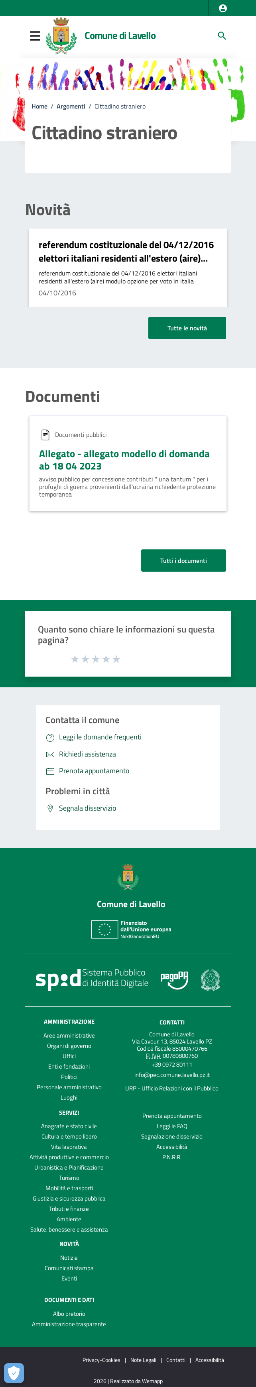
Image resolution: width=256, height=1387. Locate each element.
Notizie (69, 1257)
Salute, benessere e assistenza (69, 1229)
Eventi (69, 1278)
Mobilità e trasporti (69, 1188)
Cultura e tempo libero (69, 1136)
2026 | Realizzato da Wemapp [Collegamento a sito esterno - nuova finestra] (128, 1381)
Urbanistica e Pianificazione (69, 1167)
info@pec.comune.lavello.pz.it (172, 1074)
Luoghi (69, 1097)
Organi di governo (69, 1045)
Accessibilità (171, 1146)
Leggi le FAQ (172, 1126)
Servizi (69, 1112)
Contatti (172, 1021)
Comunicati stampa (69, 1268)
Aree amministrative (69, 1035)
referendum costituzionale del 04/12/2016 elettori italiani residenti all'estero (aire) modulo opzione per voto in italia (126, 257)
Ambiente (69, 1219)
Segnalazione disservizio (172, 1136)
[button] (223, 8)
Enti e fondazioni (69, 1066)
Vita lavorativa (69, 1146)
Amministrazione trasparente (69, 1324)
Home (39, 106)
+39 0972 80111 (172, 1064)
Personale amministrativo (69, 1087)
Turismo (69, 1177)
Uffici (69, 1056)
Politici (69, 1076)
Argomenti (71, 106)
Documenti (62, 396)
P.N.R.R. (171, 1157)
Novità (48, 209)
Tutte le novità (187, 328)
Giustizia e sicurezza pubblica (69, 1198)
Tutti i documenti (183, 560)
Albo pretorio (69, 1313)
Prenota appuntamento (172, 1115)
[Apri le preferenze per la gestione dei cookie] (14, 1373)
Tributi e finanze (69, 1208)
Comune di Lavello (120, 35)
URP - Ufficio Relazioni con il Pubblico (172, 1088)
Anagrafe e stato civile (69, 1126)
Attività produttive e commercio (69, 1157)
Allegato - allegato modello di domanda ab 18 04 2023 (124, 459)
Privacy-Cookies (101, 1360)
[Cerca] (222, 36)
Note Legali (143, 1360)
